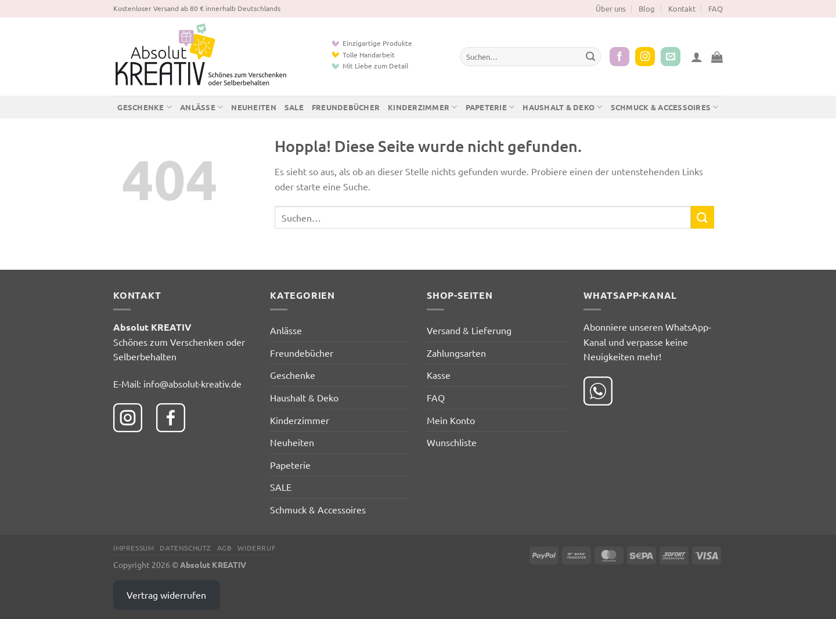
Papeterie (490, 107)
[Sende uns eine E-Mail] (670, 57)
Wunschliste (452, 442)
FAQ (715, 8)
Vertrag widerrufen (166, 594)
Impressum (133, 547)
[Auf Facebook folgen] (619, 57)
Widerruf (256, 547)
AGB (224, 547)
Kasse (439, 375)
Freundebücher (346, 107)
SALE (294, 107)
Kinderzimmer (422, 107)
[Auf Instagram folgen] (645, 57)
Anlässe (201, 107)
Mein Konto (451, 420)
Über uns (611, 8)
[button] (696, 57)
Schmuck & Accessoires (665, 107)
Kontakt (682, 8)
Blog (647, 8)
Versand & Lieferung (469, 330)
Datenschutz (185, 547)
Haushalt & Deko (562, 107)
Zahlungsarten (456, 353)
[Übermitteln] (590, 57)
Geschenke (144, 107)
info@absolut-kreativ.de (192, 383)
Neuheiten (253, 107)
